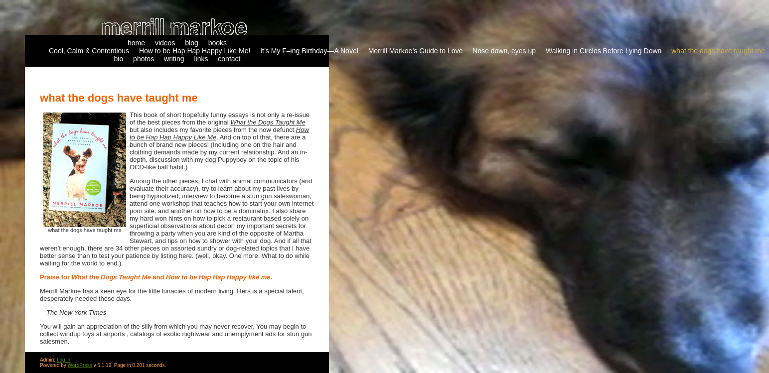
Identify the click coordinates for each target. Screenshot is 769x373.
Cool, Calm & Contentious (89, 51)
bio (119, 59)
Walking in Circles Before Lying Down (603, 51)
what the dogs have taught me (718, 51)
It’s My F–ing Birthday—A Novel (309, 51)
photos (143, 59)
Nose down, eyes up (504, 51)
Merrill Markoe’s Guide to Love (415, 51)
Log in (63, 360)
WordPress (80, 365)
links (201, 59)
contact (229, 59)
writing (174, 59)
